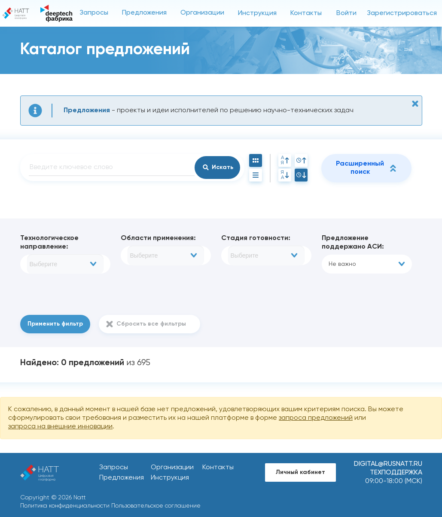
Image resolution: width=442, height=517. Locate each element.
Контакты (306, 13)
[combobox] (65, 264)
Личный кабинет (300, 472)
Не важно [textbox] (342, 264)
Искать (222, 167)
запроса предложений (316, 418)
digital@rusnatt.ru (388, 464)
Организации (202, 12)
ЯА (285, 175)
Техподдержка (396, 472)
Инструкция (257, 13)
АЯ (285, 160)
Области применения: (158, 238)
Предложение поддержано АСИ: (353, 242)
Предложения (144, 12)
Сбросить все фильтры (151, 324)
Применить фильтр (55, 324)
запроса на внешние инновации (60, 426)
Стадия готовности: (255, 238)
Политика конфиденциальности (65, 506)
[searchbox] (65, 264)
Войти (346, 13)
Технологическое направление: (49, 242)
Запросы (93, 12)
